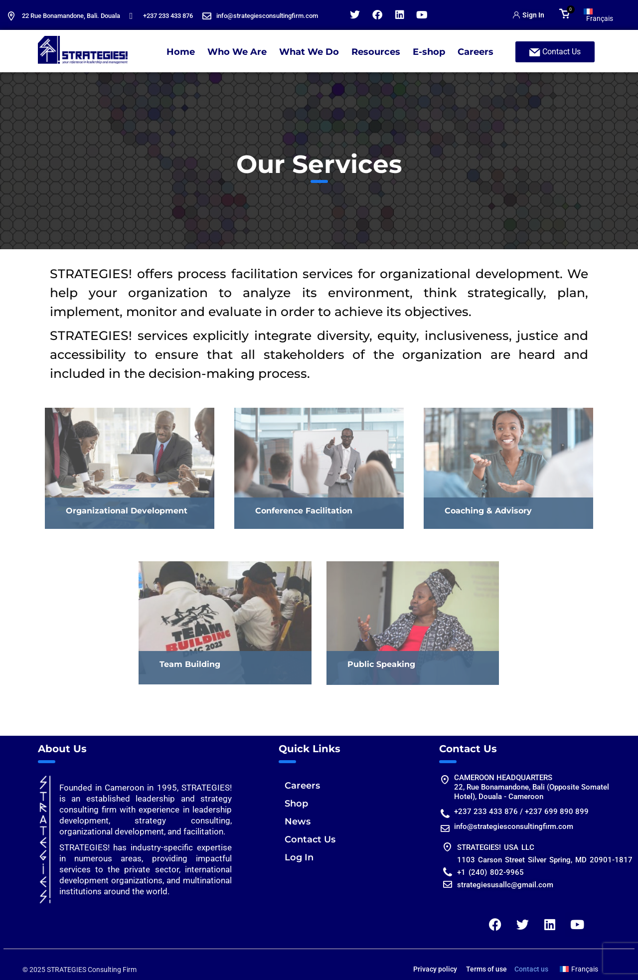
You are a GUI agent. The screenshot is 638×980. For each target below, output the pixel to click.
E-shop (429, 51)
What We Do (309, 51)
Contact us (531, 969)
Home (180, 51)
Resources (375, 51)
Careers (475, 51)
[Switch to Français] (603, 15)
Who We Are (237, 51)
